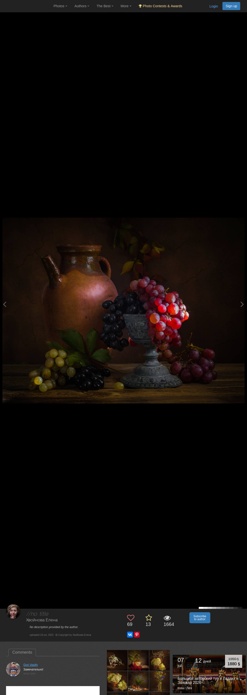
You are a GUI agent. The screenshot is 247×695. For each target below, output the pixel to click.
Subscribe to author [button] (199, 618)
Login (213, 6)
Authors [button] (82, 6)
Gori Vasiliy (30, 665)
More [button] (126, 6)
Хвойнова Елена (42, 620)
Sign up (231, 6)
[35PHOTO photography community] (26, 6)
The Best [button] (104, 6)
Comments (22, 652)
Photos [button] (60, 6)
